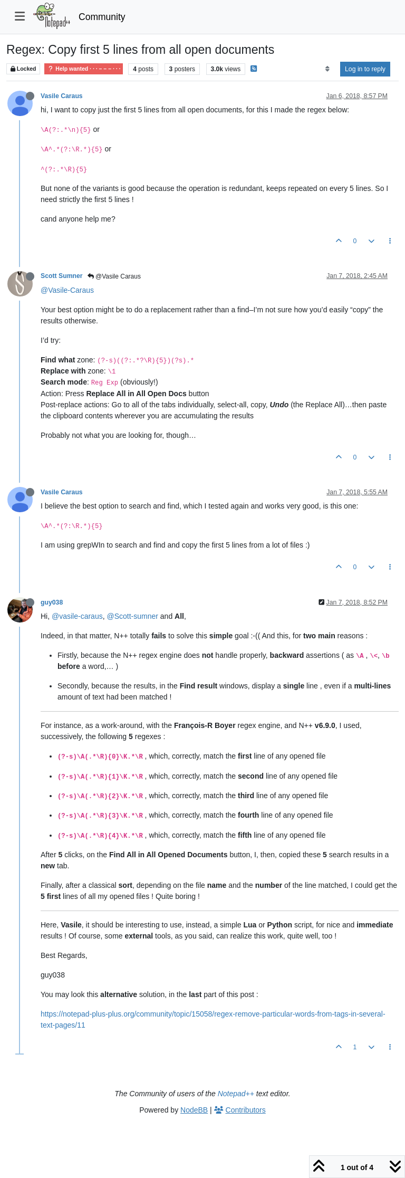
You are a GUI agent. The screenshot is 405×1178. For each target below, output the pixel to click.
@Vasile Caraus (114, 276)
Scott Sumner (62, 276)
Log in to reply (365, 69)
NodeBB (194, 1110)
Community (102, 17)
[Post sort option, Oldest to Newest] (327, 69)
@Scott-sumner (132, 616)
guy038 (52, 602)
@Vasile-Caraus (67, 290)
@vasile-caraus (77, 616)
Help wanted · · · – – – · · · (83, 68)
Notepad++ (236, 1093)
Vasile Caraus (62, 96)
